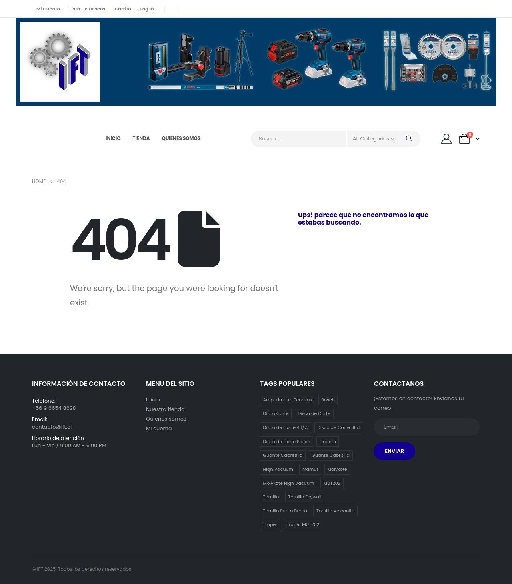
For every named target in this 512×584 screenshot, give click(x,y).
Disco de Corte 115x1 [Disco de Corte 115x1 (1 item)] (338, 427)
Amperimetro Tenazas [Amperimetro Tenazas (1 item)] (287, 400)
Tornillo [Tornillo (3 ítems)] (271, 497)
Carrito (123, 9)
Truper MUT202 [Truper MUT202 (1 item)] (302, 524)
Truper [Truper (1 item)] (270, 524)
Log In (147, 9)
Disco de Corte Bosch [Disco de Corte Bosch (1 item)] (286, 441)
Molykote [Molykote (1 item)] (337, 469)
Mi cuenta (48, 9)
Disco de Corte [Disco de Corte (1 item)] (314, 413)
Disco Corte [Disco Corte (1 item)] (276, 413)
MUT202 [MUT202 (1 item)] (331, 483)
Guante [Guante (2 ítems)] (328, 441)
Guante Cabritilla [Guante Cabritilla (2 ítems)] (331, 455)
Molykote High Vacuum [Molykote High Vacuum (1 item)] (288, 483)
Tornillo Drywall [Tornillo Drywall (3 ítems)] (304, 497)
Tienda (141, 138)
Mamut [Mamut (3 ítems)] (310, 469)
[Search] (409, 139)
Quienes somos (181, 138)
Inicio (113, 138)
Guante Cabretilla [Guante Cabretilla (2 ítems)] (283, 455)
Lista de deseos (87, 9)
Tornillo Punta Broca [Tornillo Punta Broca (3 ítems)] (285, 511)
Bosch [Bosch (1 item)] (328, 400)
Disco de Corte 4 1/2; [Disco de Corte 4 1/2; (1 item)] (285, 427)
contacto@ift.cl (52, 427)
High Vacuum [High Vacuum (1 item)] (278, 469)
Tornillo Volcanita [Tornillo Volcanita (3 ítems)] (335, 511)
